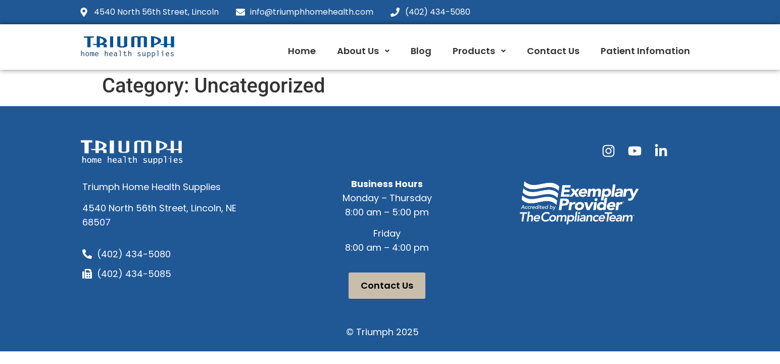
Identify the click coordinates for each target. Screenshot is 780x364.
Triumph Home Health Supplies (151, 186)
